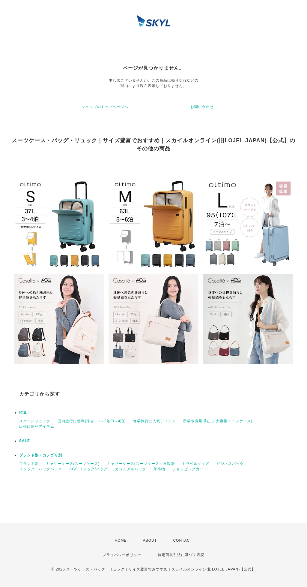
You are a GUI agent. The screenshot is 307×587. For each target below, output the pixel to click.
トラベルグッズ (195, 464)
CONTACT (182, 540)
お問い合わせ (202, 107)
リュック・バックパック (40, 469)
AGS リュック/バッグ (88, 469)
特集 (23, 413)
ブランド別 (29, 464)
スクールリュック (34, 421)
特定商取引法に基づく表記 (181, 555)
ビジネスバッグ (230, 464)
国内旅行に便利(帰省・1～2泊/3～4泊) (92, 421)
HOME (121, 540)
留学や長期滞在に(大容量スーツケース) (217, 421)
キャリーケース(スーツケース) (73, 464)
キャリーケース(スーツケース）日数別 (141, 464)
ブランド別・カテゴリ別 (40, 455)
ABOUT (150, 540)
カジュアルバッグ (130, 469)
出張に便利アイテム (36, 426)
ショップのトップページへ (105, 107)
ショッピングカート (189, 469)
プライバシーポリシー (122, 555)
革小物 (159, 469)
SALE (24, 441)
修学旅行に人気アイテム (154, 421)
